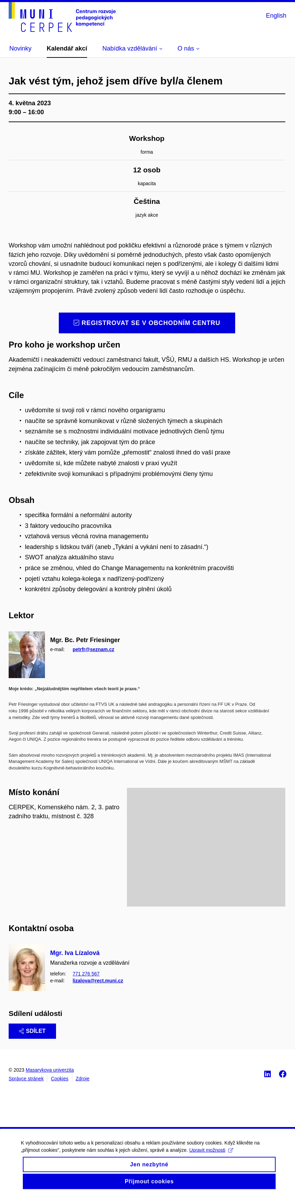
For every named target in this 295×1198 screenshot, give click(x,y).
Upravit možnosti (211, 1157)
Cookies (59, 1078)
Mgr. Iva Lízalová (75, 952)
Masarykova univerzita (50, 1070)
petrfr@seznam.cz (93, 649)
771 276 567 (86, 973)
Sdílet (32, 1031)
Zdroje (83, 1078)
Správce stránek (26, 1078)
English (276, 15)
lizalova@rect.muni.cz (98, 980)
